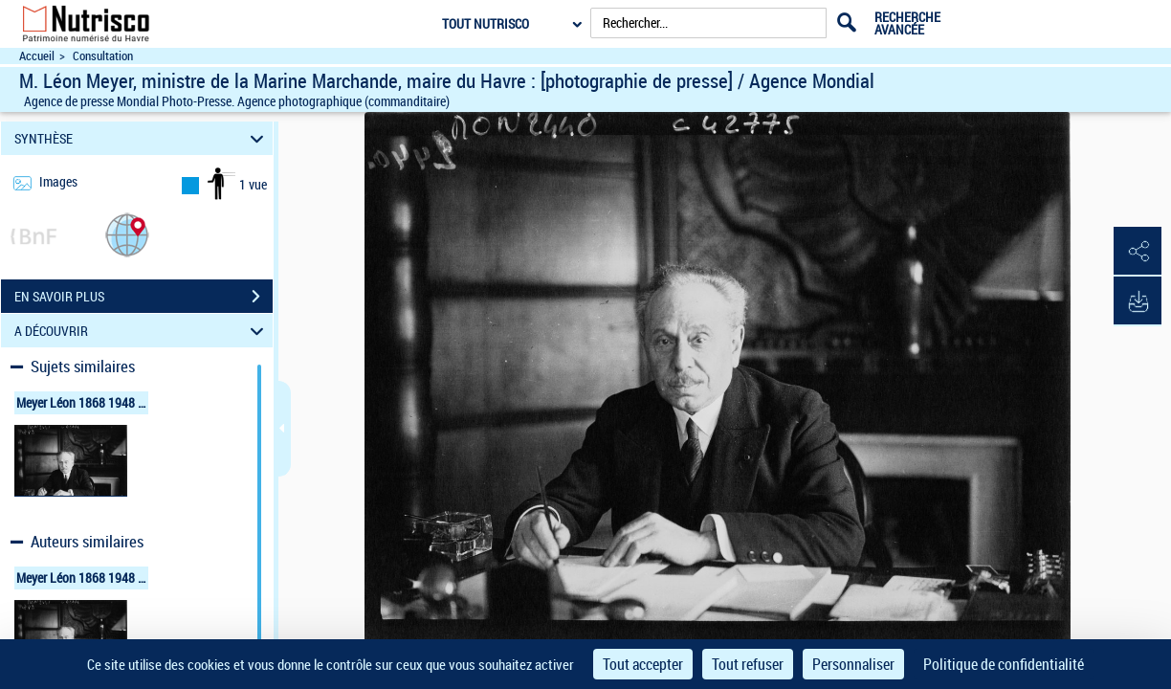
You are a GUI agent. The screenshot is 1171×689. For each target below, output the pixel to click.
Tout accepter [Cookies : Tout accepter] (643, 664)
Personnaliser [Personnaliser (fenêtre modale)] (853, 664)
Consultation (103, 56)
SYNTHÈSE (142, 138)
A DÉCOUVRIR (142, 330)
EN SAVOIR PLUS (143, 296)
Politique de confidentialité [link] (1003, 664)
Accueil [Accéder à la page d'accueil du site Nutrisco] (37, 56)
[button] (127, 234)
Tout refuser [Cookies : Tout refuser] (748, 664)
